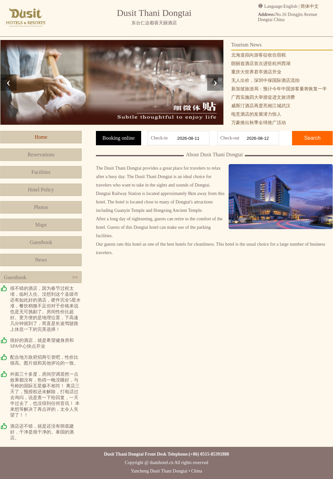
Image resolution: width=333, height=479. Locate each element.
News (41, 260)
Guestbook (41, 242)
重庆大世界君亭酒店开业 (256, 72)
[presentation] (8, 82)
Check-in (159, 138)
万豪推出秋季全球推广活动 (258, 122)
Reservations (41, 154)
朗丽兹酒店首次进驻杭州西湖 (260, 63)
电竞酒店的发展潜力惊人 (256, 114)
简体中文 (309, 6)
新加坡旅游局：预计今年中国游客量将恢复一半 (279, 88)
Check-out (229, 138)
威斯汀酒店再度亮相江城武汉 (260, 105)
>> (75, 277)
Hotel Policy (41, 189)
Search (312, 138)
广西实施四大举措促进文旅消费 (263, 97)
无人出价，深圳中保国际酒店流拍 (265, 80)
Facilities (41, 172)
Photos (41, 207)
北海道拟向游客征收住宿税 (258, 55)
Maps (41, 224)
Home (40, 137)
